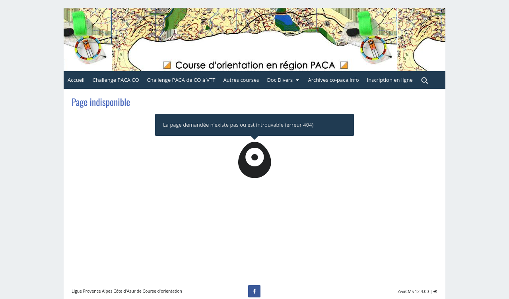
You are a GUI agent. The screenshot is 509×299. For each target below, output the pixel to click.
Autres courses (241, 79)
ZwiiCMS (406, 291)
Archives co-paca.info (333, 79)
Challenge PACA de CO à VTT (181, 79)
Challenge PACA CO (116, 79)
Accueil (76, 79)
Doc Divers (283, 79)
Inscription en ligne (390, 79)
